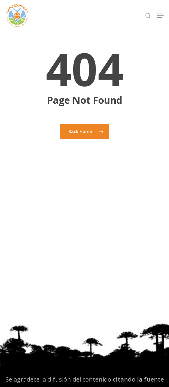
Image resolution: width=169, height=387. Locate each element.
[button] (160, 16)
